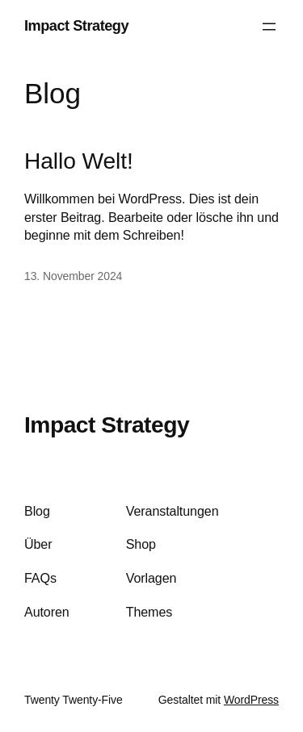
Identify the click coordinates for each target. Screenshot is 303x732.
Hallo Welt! (78, 161)
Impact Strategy (76, 26)
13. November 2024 (73, 276)
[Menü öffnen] (269, 26)
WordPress (251, 699)
